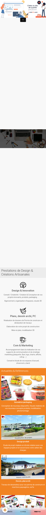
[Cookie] (5, 510)
